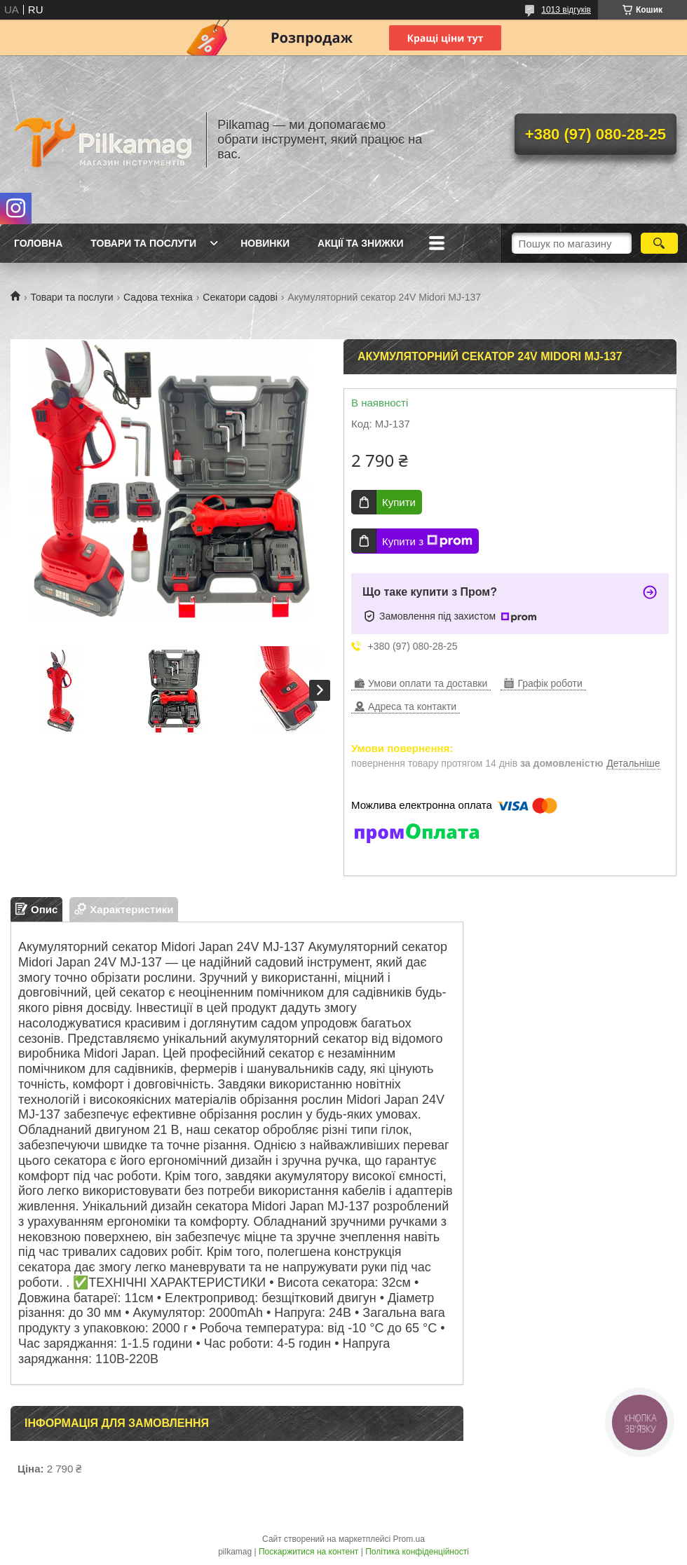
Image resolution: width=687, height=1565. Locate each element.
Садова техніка (158, 297)
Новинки (265, 243)
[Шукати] (659, 243)
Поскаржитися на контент (308, 1552)
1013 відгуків (566, 10)
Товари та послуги (143, 243)
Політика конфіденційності (417, 1552)
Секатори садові (240, 297)
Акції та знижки (360, 243)
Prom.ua (409, 1539)
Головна (38, 243)
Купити (399, 502)
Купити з (427, 541)
